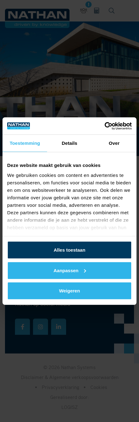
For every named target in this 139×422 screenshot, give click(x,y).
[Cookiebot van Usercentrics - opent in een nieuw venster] (104, 126)
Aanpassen (70, 270)
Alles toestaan (69, 250)
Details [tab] (69, 143)
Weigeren (69, 290)
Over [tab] (114, 143)
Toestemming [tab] (25, 143)
